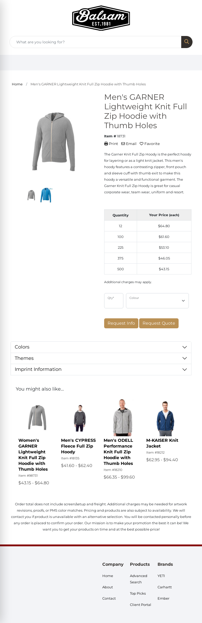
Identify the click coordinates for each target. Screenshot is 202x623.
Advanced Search (138, 579)
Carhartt (165, 587)
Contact (109, 598)
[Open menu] (191, 63)
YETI (161, 576)
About (107, 587)
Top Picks (138, 593)
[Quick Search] (95, 42)
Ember (163, 598)
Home (107, 576)
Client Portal (140, 605)
